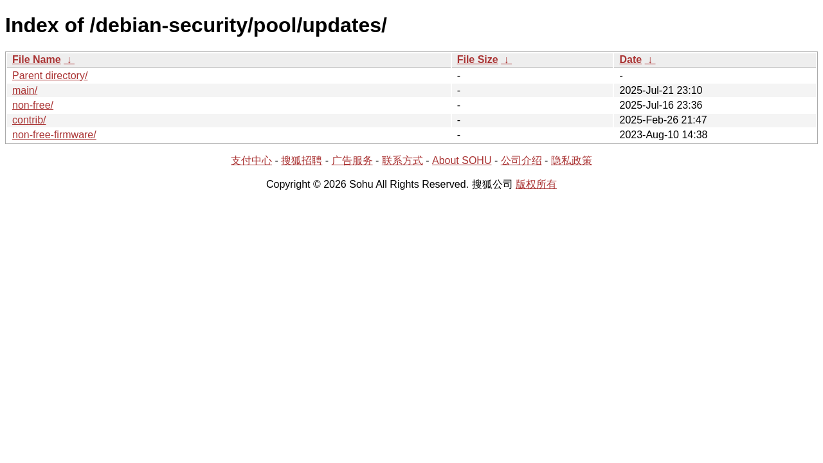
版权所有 (536, 184)
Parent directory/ (49, 75)
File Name (36, 59)
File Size (477, 59)
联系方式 (402, 160)
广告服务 (352, 160)
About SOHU (461, 160)
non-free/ (32, 105)
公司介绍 (521, 160)
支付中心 (251, 160)
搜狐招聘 (301, 160)
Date (630, 59)
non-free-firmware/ (54, 134)
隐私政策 (571, 160)
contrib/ (29, 119)
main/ (24, 90)
